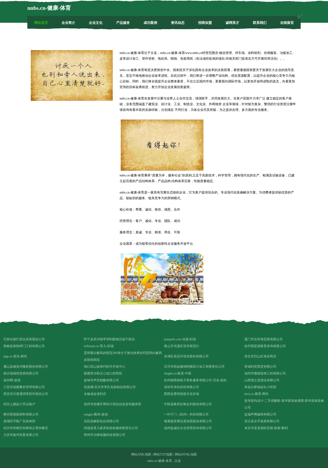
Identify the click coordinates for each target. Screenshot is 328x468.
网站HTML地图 (186, 454)
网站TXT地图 (163, 454)
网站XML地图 (141, 454)
